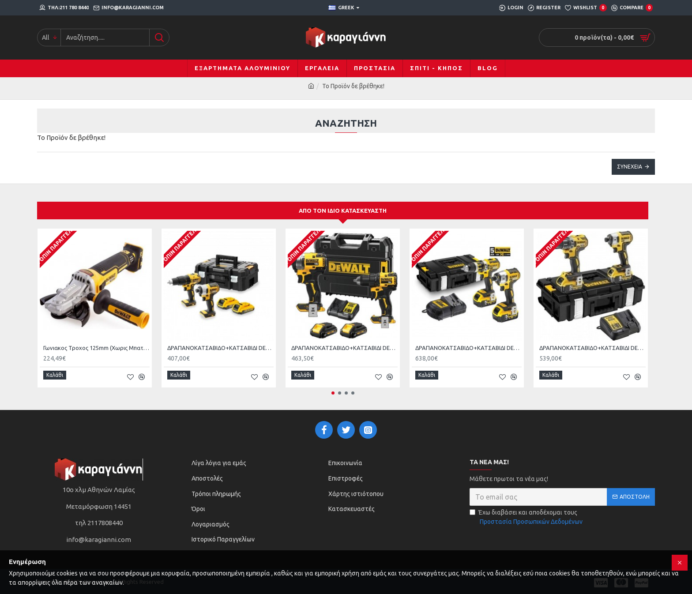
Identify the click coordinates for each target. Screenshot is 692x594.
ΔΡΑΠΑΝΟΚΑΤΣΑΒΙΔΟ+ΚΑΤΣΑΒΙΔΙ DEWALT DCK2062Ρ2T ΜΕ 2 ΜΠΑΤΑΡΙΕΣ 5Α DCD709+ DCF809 (344, 348)
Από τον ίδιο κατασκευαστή (343, 210)
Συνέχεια (629, 166)
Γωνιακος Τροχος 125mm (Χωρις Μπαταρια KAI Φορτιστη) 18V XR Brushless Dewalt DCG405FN (96, 348)
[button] (333, 389)
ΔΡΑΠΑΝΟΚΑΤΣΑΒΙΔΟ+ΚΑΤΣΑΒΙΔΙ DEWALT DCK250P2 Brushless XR (468, 348)
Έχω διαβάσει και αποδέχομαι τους (527, 514)
